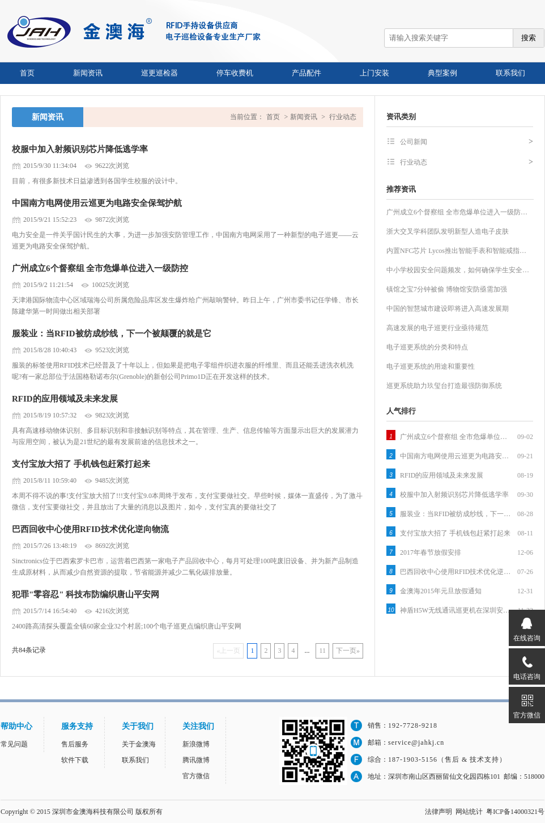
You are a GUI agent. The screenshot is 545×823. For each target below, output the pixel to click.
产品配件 (306, 73)
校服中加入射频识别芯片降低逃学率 (80, 149)
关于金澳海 (139, 744)
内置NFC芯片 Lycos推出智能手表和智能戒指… (456, 251)
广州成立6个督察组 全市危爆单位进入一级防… (456, 212)
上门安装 (374, 73)
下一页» (348, 651)
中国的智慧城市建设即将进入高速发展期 (447, 309)
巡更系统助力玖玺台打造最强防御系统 (444, 386)
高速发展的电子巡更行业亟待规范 (437, 328)
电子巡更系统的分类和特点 (427, 347)
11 (322, 651)
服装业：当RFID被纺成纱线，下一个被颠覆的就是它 (111, 333)
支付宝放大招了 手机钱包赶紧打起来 (81, 464)
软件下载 (74, 760)
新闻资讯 (88, 73)
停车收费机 (234, 73)
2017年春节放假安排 (430, 552)
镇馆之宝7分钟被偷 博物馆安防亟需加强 (446, 289)
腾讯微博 (196, 760)
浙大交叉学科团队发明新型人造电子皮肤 (447, 231)
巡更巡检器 (159, 73)
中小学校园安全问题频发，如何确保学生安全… (457, 270)
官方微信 (196, 776)
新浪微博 (196, 744)
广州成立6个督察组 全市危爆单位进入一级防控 (100, 268)
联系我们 (510, 73)
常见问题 (14, 744)
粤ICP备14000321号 (515, 812)
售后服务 (74, 744)
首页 (27, 73)
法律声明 (438, 812)
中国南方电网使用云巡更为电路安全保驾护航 (97, 203)
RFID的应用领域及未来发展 (65, 398)
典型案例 (442, 73)
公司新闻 (466, 142)
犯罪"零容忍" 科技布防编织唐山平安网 (85, 594)
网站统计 (469, 812)
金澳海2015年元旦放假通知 (441, 591)
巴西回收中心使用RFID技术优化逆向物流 (90, 529)
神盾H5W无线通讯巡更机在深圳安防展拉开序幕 (456, 610)
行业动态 (342, 117)
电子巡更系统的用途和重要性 (430, 366)
